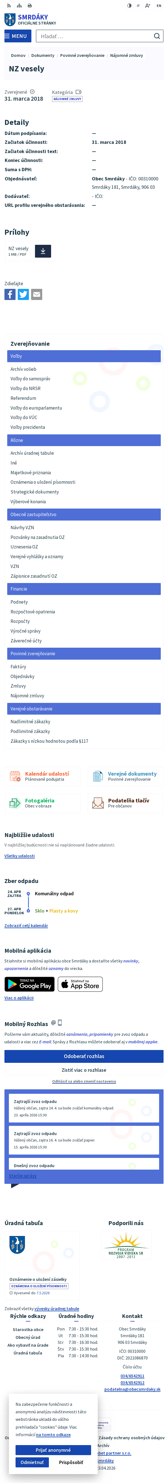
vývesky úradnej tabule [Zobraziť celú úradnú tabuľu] (56, 1308)
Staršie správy (23, 1175)
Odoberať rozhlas (84, 1056)
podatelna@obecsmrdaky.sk (132, 1389)
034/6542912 (132, 1382)
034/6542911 (132, 1375)
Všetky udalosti (19, 855)
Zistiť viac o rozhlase (84, 1070)
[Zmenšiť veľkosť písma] (138, 5)
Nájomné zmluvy (67, 99)
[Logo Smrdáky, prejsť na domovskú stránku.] (84, 19)
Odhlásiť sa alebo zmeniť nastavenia (84, 1081)
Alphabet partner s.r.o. (109, 1453)
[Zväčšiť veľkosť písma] (147, 5)
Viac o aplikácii (19, 997)
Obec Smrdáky (100, 1460)
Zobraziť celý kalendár (26, 925)
